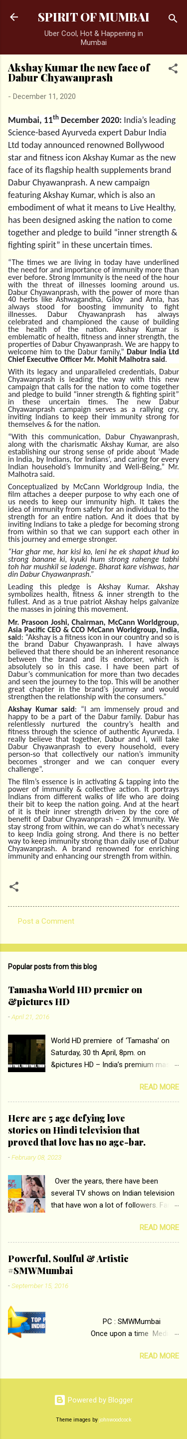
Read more (159, 1087)
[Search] (173, 20)
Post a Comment (46, 921)
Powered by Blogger (93, 1400)
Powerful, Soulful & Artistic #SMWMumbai (68, 1265)
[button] (173, 70)
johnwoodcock (115, 1420)
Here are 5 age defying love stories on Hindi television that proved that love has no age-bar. (77, 1130)
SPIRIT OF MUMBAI (94, 16)
